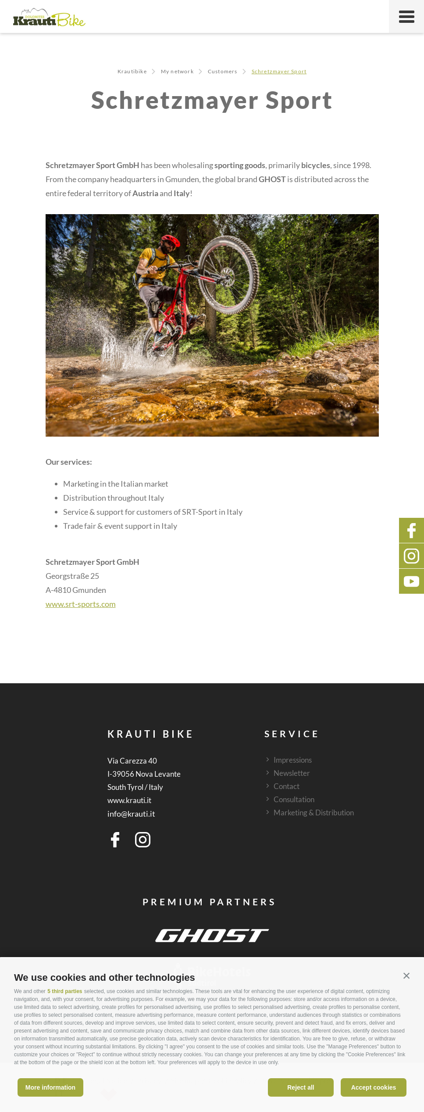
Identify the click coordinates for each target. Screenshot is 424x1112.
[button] (406, 975)
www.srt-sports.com (81, 604)
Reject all (300, 1087)
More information (50, 1087)
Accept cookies (373, 1087)
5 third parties (64, 991)
